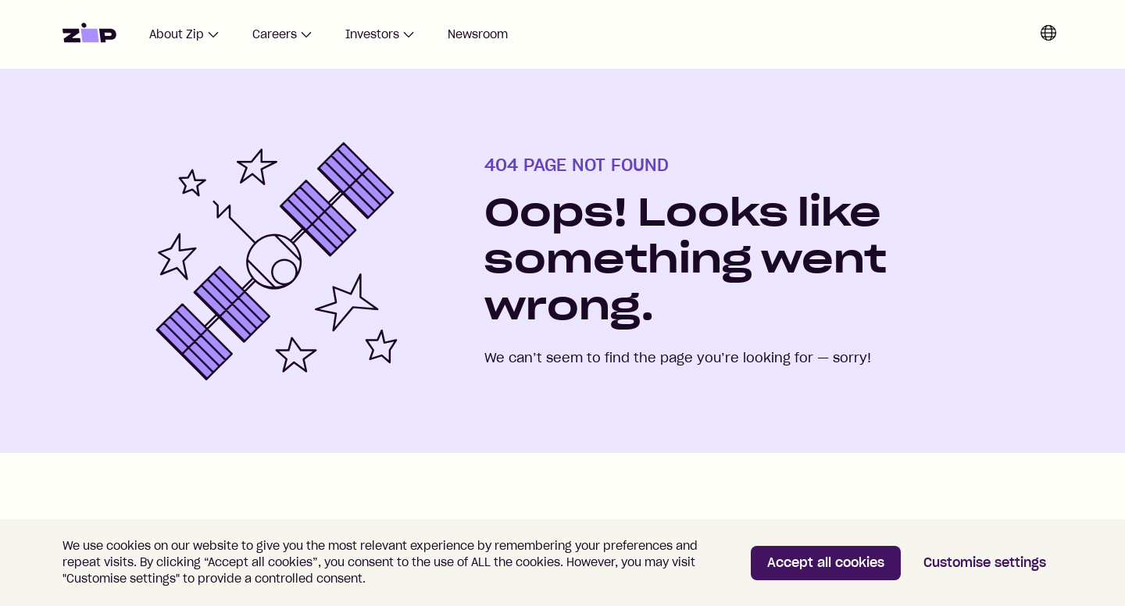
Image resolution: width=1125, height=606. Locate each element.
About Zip (184, 34)
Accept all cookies (825, 562)
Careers (282, 34)
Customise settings (984, 562)
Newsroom (478, 34)
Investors (380, 34)
